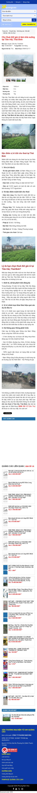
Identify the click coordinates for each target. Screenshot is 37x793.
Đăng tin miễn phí (28, 24)
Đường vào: (6, 91)
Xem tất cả (29, 466)
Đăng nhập (26, 2)
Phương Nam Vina (23, 786)
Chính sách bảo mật (7, 762)
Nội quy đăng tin (6, 759)
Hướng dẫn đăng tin (7, 774)
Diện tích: (6, 86)
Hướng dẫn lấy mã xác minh (9, 776)
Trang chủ (5, 31)
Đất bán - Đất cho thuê (9, 33)
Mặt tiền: (5, 89)
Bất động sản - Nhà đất (23, 31)
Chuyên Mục (12, 31)
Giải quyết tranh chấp (8, 768)
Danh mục (7, 24)
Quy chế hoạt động (7, 765)
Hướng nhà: (6, 94)
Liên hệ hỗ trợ (5, 757)
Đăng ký (18, 2)
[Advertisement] (18, 439)
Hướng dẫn (9, 2)
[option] (18, 66)
